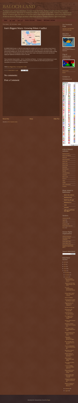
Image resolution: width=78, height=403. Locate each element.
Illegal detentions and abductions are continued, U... (69, 304)
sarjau (65, 204)
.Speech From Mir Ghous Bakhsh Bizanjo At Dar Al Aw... (70, 284)
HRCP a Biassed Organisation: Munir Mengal (69, 359)
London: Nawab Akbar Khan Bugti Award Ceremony (69, 376)
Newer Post (6, 119)
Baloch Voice (65, 163)
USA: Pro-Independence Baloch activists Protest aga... (70, 347)
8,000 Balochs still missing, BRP (68, 310)
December (67, 272)
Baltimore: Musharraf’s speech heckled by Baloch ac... (69, 384)
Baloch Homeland (66, 159)
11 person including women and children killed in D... (69, 367)
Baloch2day (64, 167)
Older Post (56, 119)
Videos (39, 20)
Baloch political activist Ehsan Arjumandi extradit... (69, 371)
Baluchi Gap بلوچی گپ (69, 199)
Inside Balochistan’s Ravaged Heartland (69, 313)
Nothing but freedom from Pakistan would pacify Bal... (70, 380)
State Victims (30, 20)
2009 (65, 270)
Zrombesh (64, 186)
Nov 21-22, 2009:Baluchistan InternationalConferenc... (70, 289)
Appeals (64, 220)
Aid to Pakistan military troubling (69, 363)
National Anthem (49, 20)
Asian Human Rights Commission (66, 239)
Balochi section (65, 70)
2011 (65, 266)
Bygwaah (64, 170)
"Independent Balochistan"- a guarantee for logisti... (70, 338)
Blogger (48, 400)
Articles (64, 222)
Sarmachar (66, 207)
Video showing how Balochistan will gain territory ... (69, 280)
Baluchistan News (67, 202)
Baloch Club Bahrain (66, 155)
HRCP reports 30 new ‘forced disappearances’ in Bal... (70, 329)
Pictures (64, 72)
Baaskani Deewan (66, 153)
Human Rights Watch (66, 243)
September (67, 388)
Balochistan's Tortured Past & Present (69, 351)
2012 (65, 264)
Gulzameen (64, 174)
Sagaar (63, 180)
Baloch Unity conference (69, 194)
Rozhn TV (64, 178)
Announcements (65, 218)
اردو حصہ (20, 20)
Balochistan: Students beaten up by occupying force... (70, 325)
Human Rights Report (66, 225)
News (63, 227)
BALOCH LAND (19, 6)
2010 (65, 268)
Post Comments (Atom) (12, 121)
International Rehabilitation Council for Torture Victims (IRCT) (67, 246)
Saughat (64, 182)
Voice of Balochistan (66, 184)
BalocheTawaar (65, 169)
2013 (65, 262)
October (67, 277)
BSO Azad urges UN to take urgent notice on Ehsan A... (69, 342)
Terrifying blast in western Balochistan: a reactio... (70, 300)
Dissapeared (64, 223)
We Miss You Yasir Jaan (69, 307)
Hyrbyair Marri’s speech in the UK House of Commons (69, 294)
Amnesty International (66, 236)
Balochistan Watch (68, 197)
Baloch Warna (65, 165)
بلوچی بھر (12, 20)
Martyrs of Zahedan (69, 297)
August (66, 390)
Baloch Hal (64, 157)
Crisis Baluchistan (66, 172)
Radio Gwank (65, 176)
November (67, 274)
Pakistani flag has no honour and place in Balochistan (69, 354)
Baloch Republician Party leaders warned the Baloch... (70, 334)
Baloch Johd (64, 161)
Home (5, 20)
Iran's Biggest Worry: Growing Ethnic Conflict (17, 66)
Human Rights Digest (66, 241)
